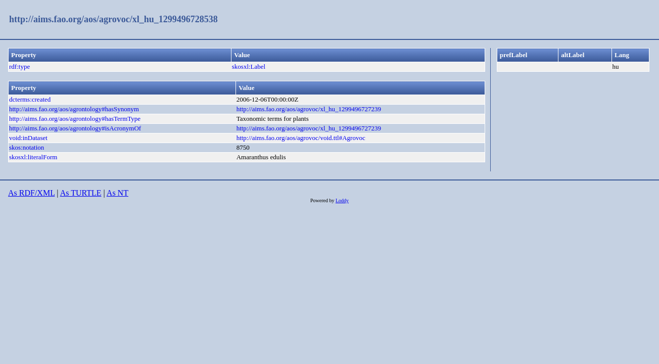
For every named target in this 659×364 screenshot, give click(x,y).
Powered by (323, 200)
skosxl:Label (248, 66)
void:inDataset (28, 138)
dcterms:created (30, 99)
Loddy (342, 200)
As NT (117, 193)
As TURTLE (81, 193)
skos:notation (26, 147)
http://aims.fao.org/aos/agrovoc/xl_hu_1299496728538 (113, 19)
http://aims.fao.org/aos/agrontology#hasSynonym (74, 109)
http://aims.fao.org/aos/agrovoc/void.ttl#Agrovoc (301, 138)
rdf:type (19, 66)
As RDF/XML (31, 193)
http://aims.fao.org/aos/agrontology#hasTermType (74, 118)
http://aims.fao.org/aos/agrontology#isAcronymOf (75, 128)
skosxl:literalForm (33, 157)
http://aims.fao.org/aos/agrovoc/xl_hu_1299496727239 (309, 109)
